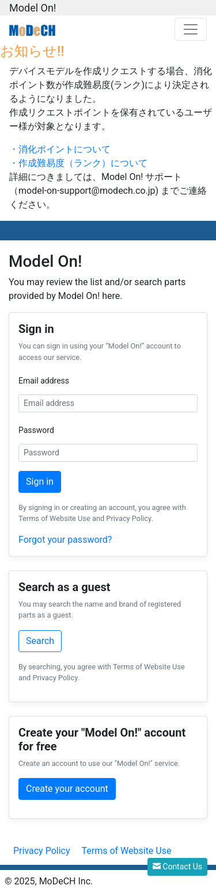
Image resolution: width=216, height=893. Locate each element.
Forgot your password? (65, 539)
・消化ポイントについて (60, 149)
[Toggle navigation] (191, 29)
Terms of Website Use (126, 850)
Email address (43, 380)
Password (36, 430)
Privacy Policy (41, 850)
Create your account (67, 788)
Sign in (40, 481)
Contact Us (177, 866)
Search (40, 640)
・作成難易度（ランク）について (78, 163)
